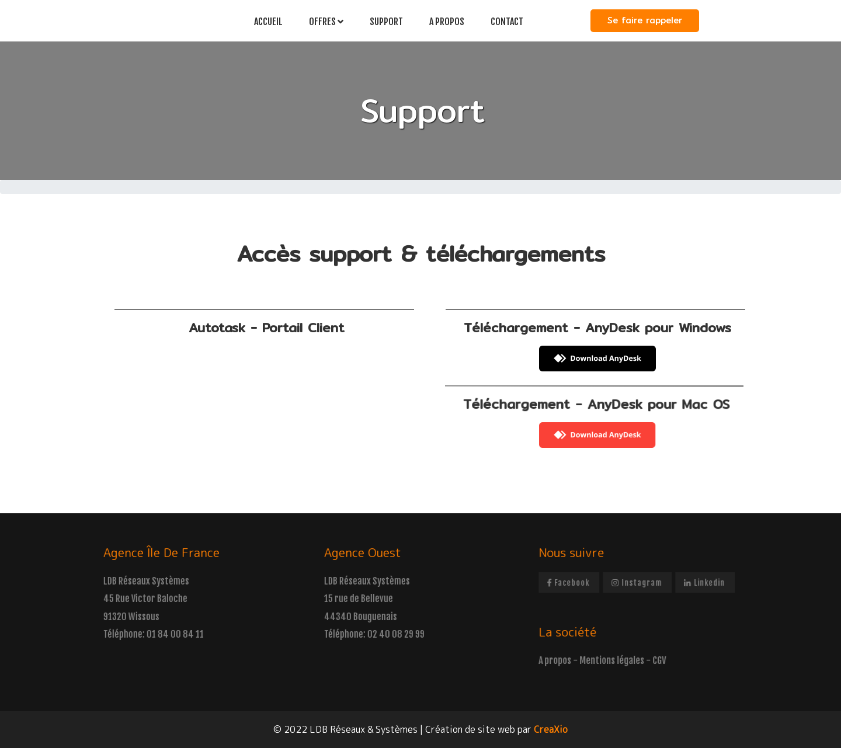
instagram (647, 582)
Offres (326, 21)
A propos (446, 21)
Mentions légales (622, 660)
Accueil (268, 21)
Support (386, 21)
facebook (579, 582)
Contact (507, 21)
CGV (669, 660)
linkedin (714, 582)
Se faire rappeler (644, 20)
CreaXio (551, 729)
